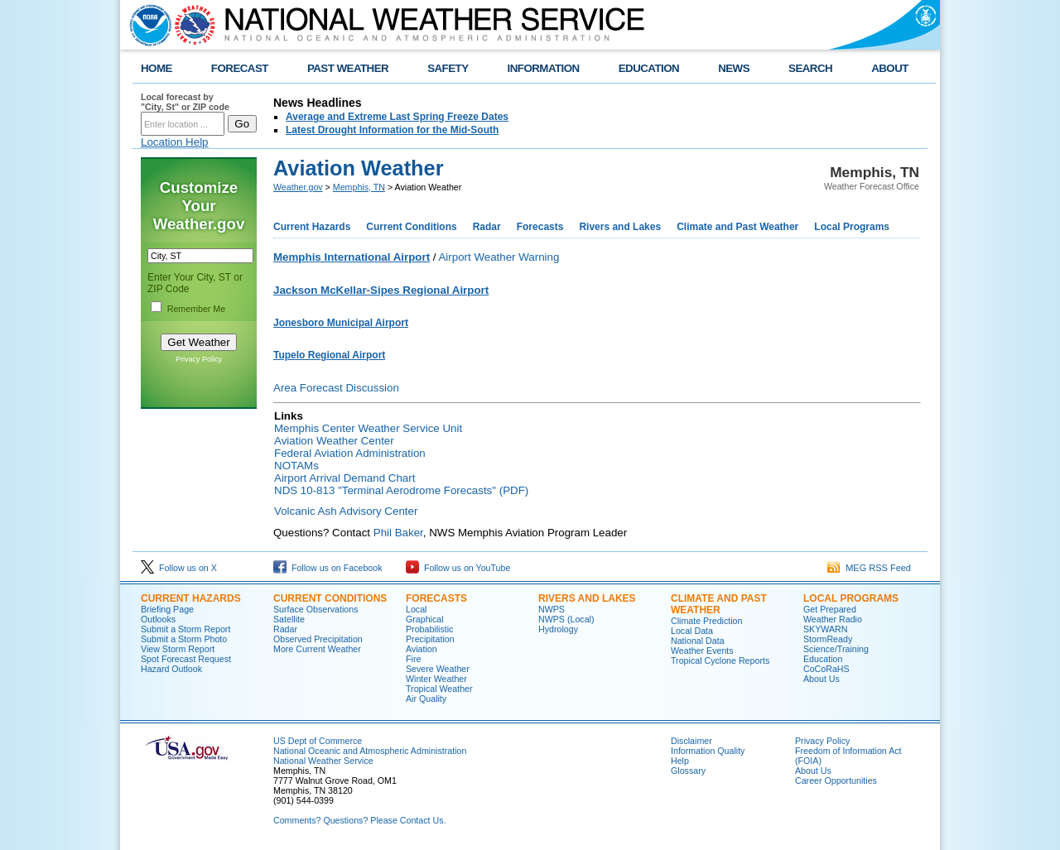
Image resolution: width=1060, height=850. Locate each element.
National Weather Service (323, 761)
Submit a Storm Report (185, 629)
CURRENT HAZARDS (191, 598)
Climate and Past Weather (737, 227)
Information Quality (707, 751)
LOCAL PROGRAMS (851, 598)
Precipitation (430, 639)
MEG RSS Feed (869, 568)
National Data (698, 641)
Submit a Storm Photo (184, 639)
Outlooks (158, 619)
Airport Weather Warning (498, 257)
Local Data (692, 631)
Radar (487, 227)
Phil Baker (398, 532)
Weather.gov (298, 187)
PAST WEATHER (347, 68)
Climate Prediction (706, 621)
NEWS (733, 68)
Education (822, 659)
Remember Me (196, 309)
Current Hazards (311, 227)
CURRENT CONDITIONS (330, 598)
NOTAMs (296, 465)
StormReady (827, 639)
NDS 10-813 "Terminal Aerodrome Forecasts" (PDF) (401, 490)
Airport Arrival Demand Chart (344, 478)
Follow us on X (179, 568)
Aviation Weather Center (334, 441)
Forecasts (540, 227)
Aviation (421, 649)
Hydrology (558, 629)
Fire (413, 659)
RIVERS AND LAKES (587, 598)
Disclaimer (691, 741)
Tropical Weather (439, 689)
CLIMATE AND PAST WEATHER (719, 604)
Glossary (688, 771)
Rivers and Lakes (620, 227)
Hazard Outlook (171, 669)
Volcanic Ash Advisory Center (345, 511)
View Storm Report (177, 649)
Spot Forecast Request (186, 659)
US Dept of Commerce (317, 741)
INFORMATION (544, 68)
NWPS (551, 609)
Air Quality (426, 699)
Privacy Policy (199, 359)
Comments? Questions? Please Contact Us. (359, 820)
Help (680, 761)
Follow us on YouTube (458, 568)
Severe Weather (438, 669)
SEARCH (810, 68)
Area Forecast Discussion (336, 388)
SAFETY (447, 68)
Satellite (289, 619)
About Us (821, 679)
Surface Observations (315, 609)
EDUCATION (649, 68)
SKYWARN (825, 629)
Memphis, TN (359, 187)
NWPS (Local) (566, 619)
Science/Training (836, 649)
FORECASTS (436, 598)
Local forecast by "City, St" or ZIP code (185, 102)
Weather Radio (832, 619)
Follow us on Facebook (328, 568)
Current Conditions (411, 227)
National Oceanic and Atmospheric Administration (369, 751)
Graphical (425, 619)
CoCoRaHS (826, 669)
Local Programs (851, 227)
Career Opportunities (836, 780)
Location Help (175, 142)
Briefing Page (167, 609)
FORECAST (239, 68)
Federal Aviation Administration (350, 453)
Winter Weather (436, 679)
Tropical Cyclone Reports (720, 660)
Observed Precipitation (318, 639)
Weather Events (702, 651)
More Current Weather (317, 649)
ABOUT (889, 68)
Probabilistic (429, 629)
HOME (156, 68)
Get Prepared (829, 609)
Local (416, 609)
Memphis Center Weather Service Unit (368, 428)
